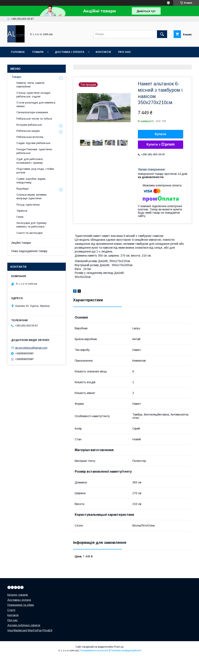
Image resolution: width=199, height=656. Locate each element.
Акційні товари (21, 242)
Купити (160, 134)
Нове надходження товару (29, 251)
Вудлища (22, 188)
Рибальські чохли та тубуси (34, 118)
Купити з (160, 144)
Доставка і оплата (69, 51)
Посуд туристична (28, 204)
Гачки (19, 216)
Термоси (21, 210)
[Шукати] (162, 34)
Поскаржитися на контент (94, 650)
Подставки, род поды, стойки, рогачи (35, 170)
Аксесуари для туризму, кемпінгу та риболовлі (31, 224)
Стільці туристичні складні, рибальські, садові (33, 94)
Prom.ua (118, 646)
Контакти (103, 51)
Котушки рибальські (29, 124)
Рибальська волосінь (30, 136)
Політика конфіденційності (125, 650)
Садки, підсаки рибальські (33, 143)
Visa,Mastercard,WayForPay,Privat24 (29, 630)
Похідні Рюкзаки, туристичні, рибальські (34, 151)
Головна (18, 51)
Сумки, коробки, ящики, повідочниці (31, 180)
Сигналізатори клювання (32, 112)
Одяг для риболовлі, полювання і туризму (29, 161)
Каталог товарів (17, 594)
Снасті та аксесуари (29, 232)
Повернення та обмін (20, 604)
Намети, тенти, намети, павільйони (30, 84)
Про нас (124, 51)
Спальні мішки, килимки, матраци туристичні (31, 196)
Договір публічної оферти (23, 625)
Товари (37, 51)
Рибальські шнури (28, 130)
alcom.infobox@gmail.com (31, 347)
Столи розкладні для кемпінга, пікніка (36, 104)
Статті (11, 609)
